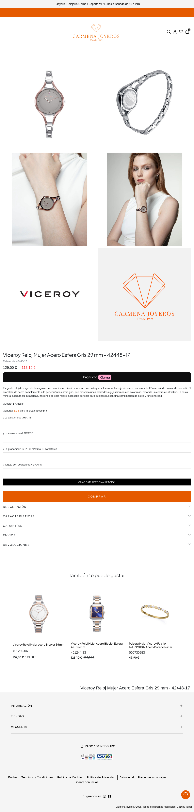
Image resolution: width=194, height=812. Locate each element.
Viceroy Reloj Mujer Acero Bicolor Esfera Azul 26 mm (97, 645)
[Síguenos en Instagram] (109, 796)
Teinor (189, 806)
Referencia (9, 361)
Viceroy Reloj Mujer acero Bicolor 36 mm (38, 644)
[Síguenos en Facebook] (104, 796)
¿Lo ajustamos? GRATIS (17, 417)
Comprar (97, 496)
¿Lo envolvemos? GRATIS (18, 433)
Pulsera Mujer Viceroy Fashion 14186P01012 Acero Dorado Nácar (150, 645)
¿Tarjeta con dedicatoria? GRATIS (22, 464)
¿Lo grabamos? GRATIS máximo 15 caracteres (30, 449)
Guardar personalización (97, 482)
